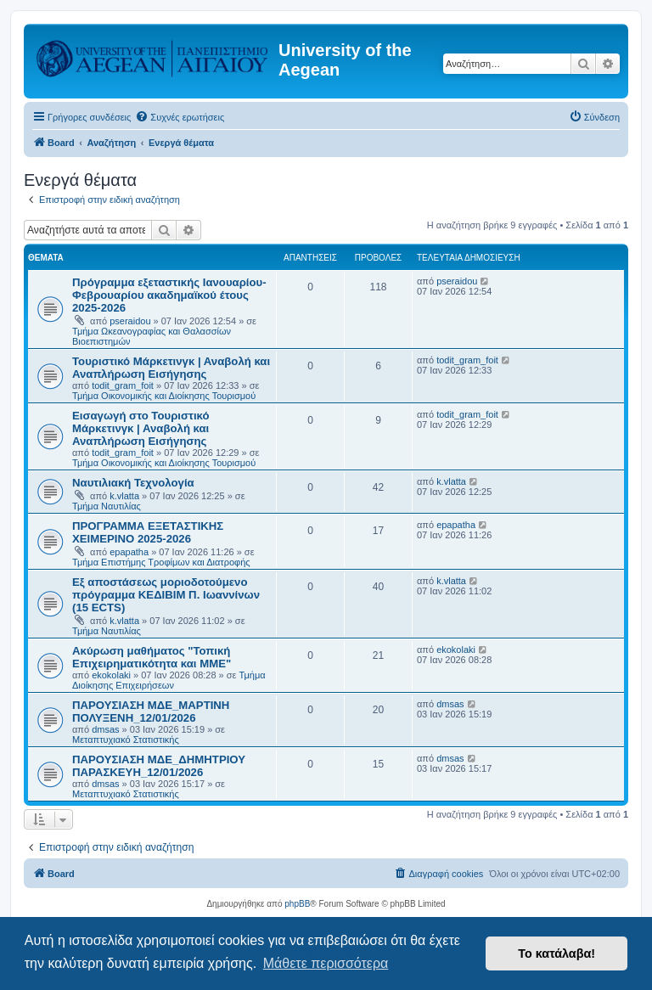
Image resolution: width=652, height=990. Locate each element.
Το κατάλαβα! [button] (556, 953)
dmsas (105, 729)
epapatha (129, 552)
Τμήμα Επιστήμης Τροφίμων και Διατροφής (161, 562)
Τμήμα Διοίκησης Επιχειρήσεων (169, 680)
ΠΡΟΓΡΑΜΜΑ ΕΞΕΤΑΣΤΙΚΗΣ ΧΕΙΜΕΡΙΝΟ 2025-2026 (147, 532)
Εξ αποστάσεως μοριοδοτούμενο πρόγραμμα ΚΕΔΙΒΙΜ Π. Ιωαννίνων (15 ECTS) (166, 595)
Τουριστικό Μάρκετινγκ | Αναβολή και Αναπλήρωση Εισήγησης (171, 367)
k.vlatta (124, 496)
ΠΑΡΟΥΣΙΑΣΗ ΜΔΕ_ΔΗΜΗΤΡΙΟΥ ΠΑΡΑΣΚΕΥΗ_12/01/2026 (158, 766)
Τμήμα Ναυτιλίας (106, 506)
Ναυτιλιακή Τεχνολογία (133, 482)
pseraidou (130, 321)
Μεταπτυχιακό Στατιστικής (125, 739)
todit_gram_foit (123, 385)
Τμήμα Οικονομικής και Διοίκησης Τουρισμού (164, 396)
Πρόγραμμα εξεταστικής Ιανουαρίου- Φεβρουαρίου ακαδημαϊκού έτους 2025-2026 (169, 295)
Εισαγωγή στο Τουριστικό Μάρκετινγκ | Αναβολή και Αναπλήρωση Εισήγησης (141, 428)
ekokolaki (111, 675)
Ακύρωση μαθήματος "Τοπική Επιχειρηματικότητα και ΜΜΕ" (151, 657)
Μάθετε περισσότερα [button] (326, 963)
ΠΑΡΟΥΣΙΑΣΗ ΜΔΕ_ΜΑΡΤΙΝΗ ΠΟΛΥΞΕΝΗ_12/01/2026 (150, 711)
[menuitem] (179, 117)
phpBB (297, 903)
